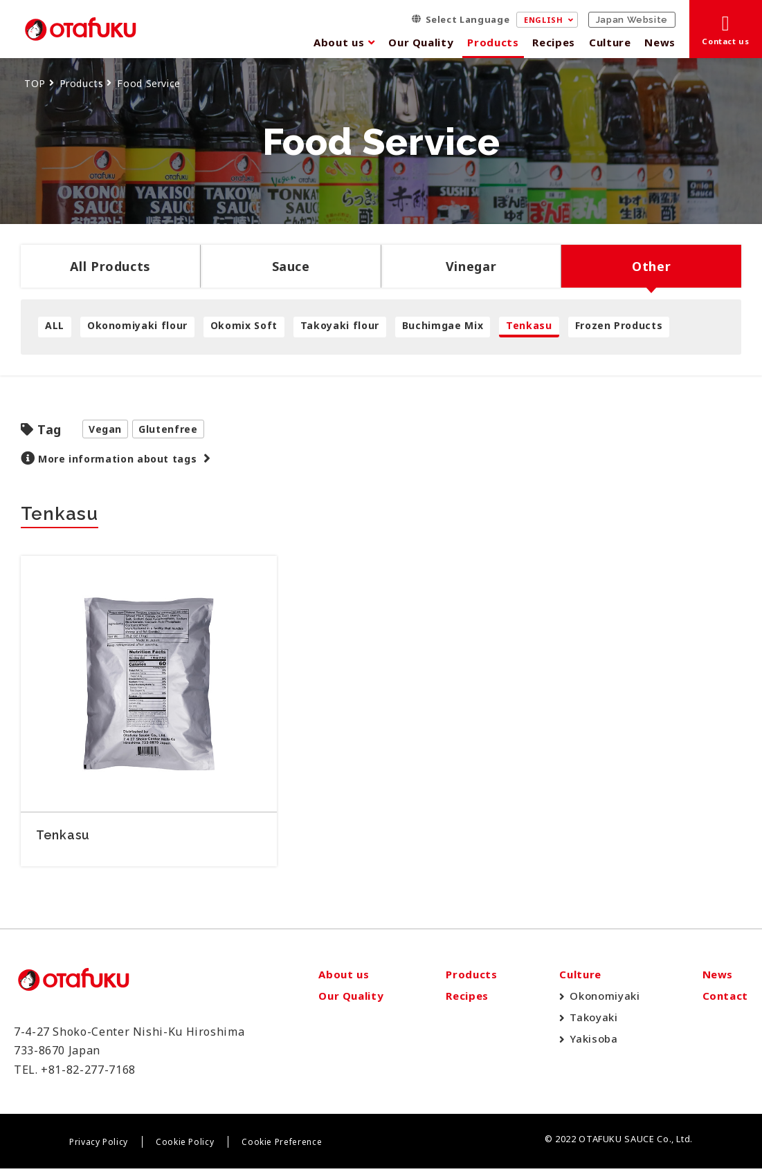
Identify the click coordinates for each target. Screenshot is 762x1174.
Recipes (553, 42)
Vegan (105, 429)
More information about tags (117, 458)
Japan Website (632, 20)
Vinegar (471, 266)
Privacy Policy (98, 1148)
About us (339, 42)
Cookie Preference (282, 1148)
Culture (610, 42)
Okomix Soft (244, 325)
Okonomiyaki (604, 1002)
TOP (35, 83)
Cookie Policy (185, 1148)
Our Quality (420, 42)
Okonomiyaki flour (137, 325)
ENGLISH (543, 20)
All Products (110, 266)
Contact (725, 1002)
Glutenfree (167, 429)
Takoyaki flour (339, 325)
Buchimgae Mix (442, 325)
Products (492, 42)
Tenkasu (529, 325)
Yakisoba (593, 1045)
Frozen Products (619, 325)
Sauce (291, 266)
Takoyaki (593, 1023)
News (659, 42)
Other (651, 266)
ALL (54, 325)
